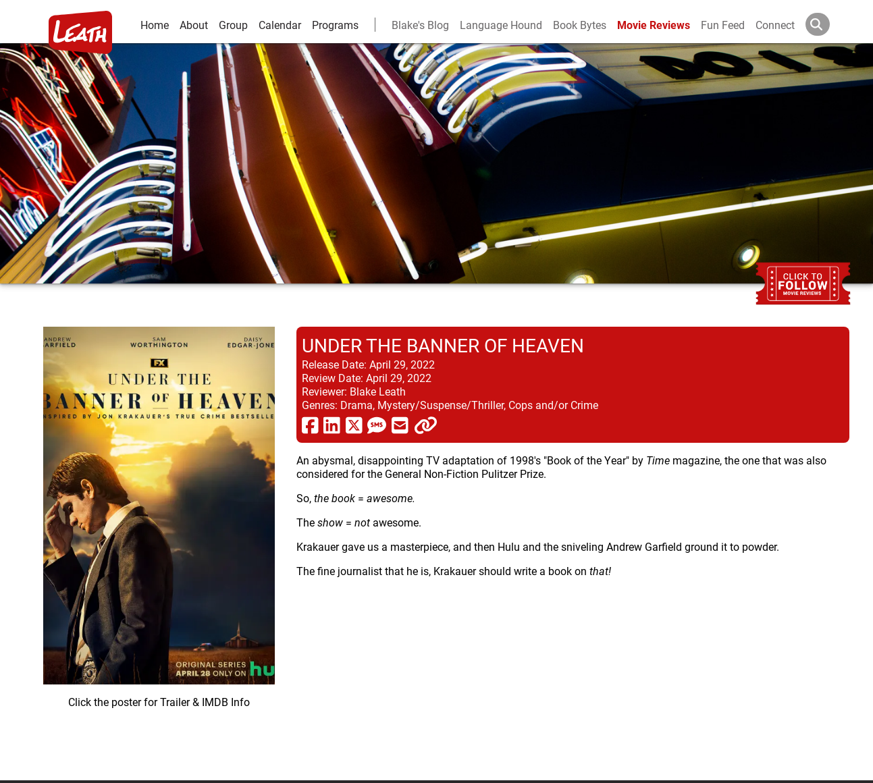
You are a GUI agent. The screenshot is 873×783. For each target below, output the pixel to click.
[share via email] (400, 424)
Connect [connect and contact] (775, 25)
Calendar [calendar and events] (280, 25)
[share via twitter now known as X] (354, 424)
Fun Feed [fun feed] (723, 25)
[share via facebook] (310, 424)
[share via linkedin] (331, 424)
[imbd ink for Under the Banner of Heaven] (159, 543)
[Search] (828, 24)
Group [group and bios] (233, 25)
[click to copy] (426, 424)
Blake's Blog (420, 25)
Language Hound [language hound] (501, 25)
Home (154, 25)
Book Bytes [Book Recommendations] (579, 25)
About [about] (194, 25)
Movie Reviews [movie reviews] (653, 25)
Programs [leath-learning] (335, 25)
